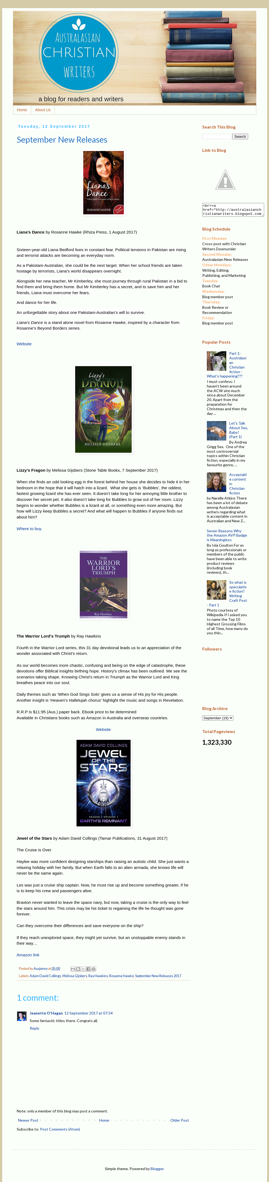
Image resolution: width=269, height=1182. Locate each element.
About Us (43, 110)
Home (22, 110)
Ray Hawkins (98, 976)
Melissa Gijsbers (74, 976)
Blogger (157, 1168)
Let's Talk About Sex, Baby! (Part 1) (238, 432)
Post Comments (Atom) (60, 1129)
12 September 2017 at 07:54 (88, 1013)
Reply (34, 1028)
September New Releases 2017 (158, 976)
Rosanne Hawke (121, 976)
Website (24, 344)
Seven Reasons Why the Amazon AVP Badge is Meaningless (227, 538)
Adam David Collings (45, 976)
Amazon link (28, 955)
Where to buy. (29, 528)
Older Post (179, 1120)
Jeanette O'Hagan (46, 1013)
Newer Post (28, 1120)
